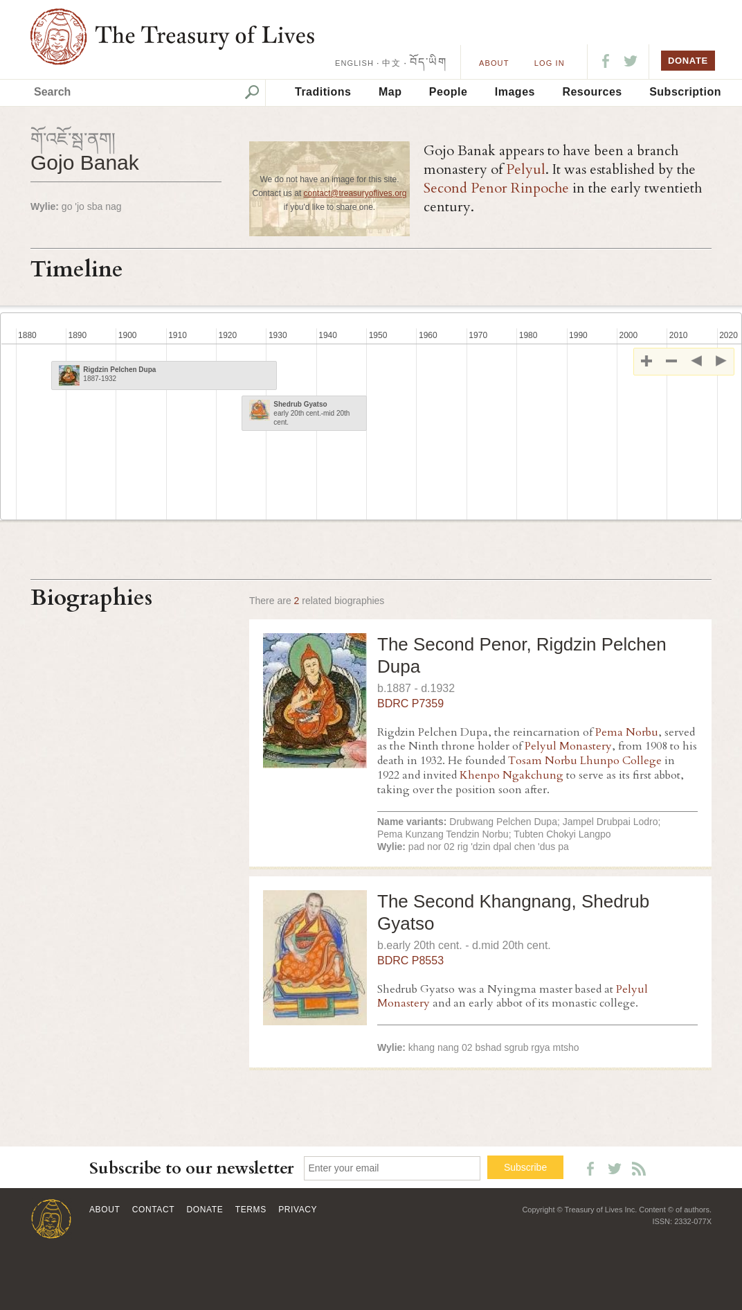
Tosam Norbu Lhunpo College (585, 760)
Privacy (297, 1209)
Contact (153, 1209)
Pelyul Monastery (568, 746)
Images (515, 92)
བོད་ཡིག (428, 62)
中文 (391, 63)
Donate (205, 1209)
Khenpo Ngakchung (511, 775)
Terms (250, 1209)
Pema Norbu (626, 732)
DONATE (688, 60)
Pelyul (525, 169)
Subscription (685, 92)
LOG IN (549, 63)
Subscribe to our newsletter (191, 1168)
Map (390, 92)
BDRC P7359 (410, 703)
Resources (592, 92)
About (494, 63)
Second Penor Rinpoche (496, 188)
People (448, 92)
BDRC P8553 (410, 960)
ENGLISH (354, 63)
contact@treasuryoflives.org (355, 193)
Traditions (323, 92)
